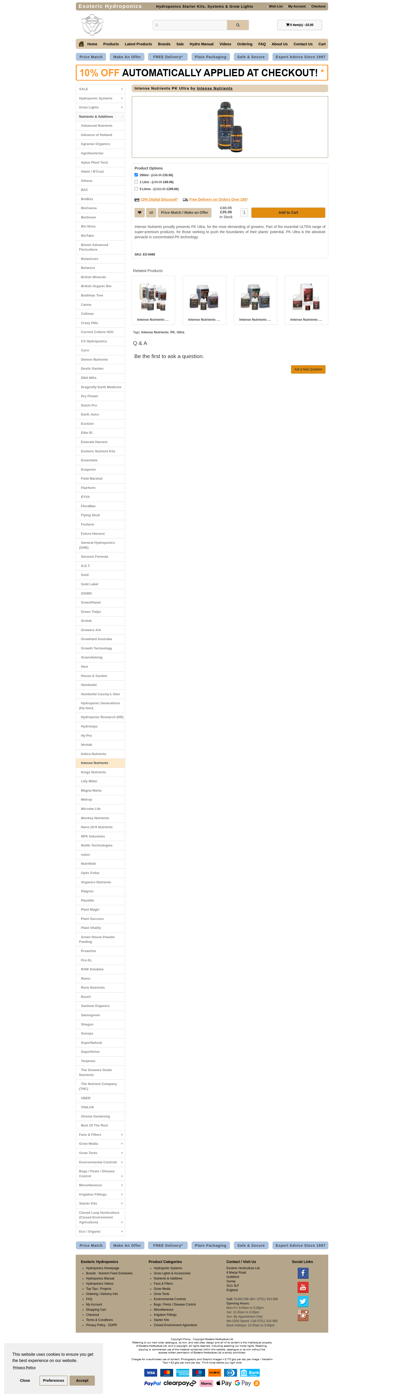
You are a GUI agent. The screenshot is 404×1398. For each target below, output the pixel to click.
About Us (280, 44)
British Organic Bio (95, 286)
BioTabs (86, 236)
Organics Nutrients (95, 882)
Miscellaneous (102, 1185)
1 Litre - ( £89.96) (153, 181)
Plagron (86, 891)
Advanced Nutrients (96, 126)
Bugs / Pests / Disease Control (102, 1175)
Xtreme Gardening (94, 1116)
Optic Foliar (89, 873)
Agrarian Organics (94, 144)
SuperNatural (90, 1043)
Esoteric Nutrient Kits (97, 451)
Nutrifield (87, 864)
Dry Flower (88, 396)
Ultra (180, 332)
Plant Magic (89, 909)
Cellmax (86, 314)
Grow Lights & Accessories (172, 1273)
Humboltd (88, 685)
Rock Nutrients (92, 987)
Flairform (87, 488)
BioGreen (87, 217)
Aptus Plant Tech (93, 162)
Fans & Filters (102, 1134)
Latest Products (138, 44)
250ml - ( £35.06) (153, 174)
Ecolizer (86, 424)
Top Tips (92, 1289)
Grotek (85, 621)
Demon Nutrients (93, 359)
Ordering (244, 44)
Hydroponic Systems (102, 98)
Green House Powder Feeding (97, 939)
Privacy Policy (95, 1325)
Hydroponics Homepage (102, 1268)
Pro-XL (85, 960)
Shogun (86, 1024)
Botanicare (88, 259)
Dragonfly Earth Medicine (100, 387)
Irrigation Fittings (102, 1194)
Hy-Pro (85, 736)
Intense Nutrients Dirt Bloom (204, 319)
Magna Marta (90, 790)
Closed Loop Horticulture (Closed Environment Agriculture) (102, 1219)
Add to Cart (288, 212)
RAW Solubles (91, 969)
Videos (225, 44)
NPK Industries (92, 836)
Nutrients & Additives (102, 116)
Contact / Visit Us (241, 1262)
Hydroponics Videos (100, 1283)
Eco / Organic (102, 1231)
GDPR (112, 1325)
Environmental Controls (102, 1162)
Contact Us (303, 44)
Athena (85, 181)
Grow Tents (102, 1153)
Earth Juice (89, 414)
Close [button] (25, 1380)
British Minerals (92, 277)
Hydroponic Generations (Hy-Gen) (99, 705)
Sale (180, 44)
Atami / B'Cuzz (91, 171)
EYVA (84, 497)
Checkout (317, 6)
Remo (84, 978)
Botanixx (87, 268)
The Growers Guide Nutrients (95, 1072)
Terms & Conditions (99, 1320)
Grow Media (102, 1143)
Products (111, 44)
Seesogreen (89, 1015)
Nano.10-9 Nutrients (96, 827)
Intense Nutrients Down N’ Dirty (306, 319)
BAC (83, 190)
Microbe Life (90, 809)
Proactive (87, 951)
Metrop (85, 799)
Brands (164, 44)
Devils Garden (91, 368)
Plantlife (86, 900)
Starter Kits (102, 1203)
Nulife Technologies (96, 845)
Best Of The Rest (93, 1125)
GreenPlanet (90, 602)
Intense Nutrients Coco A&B (153, 319)
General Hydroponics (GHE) (97, 545)
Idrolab (85, 745)
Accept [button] (82, 1380)
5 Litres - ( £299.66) (156, 188)
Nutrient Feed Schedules (116, 1273)
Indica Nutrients (92, 754)
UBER (84, 1098)
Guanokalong (90, 657)
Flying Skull (89, 515)
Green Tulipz (90, 612)
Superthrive (89, 1052)
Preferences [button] (53, 1380)
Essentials (88, 460)
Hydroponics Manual (100, 1278)
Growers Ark (90, 630)
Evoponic (87, 469)
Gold (84, 575)
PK (172, 332)
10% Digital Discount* (159, 199)
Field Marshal (90, 478)
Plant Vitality (90, 928)
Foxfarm (86, 524)
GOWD (85, 593)
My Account (296, 6)
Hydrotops (88, 726)
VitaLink (86, 1107)
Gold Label (88, 584)
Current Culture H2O (96, 332)
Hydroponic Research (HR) (101, 717)
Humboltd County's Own (99, 694)
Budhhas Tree (91, 295)
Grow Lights (102, 107)
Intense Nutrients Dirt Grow (255, 319)
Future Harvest (92, 534)
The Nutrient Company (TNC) (98, 1086)
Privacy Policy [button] (24, 1367)
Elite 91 (86, 433)
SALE (102, 89)
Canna (85, 305)
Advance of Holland (95, 135)
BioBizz (86, 199)
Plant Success (91, 919)
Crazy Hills (88, 323)
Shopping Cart (96, 1309)
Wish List (275, 6)
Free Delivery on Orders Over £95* (218, 199)
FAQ (262, 44)
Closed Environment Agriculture (175, 1325)
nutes (84, 855)
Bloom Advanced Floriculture (93, 247)
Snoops (86, 1033)
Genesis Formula (93, 556)
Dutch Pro (88, 405)
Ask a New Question (308, 369)
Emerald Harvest (93, 442)
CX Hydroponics (93, 341)
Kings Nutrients (92, 772)
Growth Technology (95, 648)
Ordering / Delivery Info (102, 1294)
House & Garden (93, 676)
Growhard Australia (95, 639)
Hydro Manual (202, 44)
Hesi (83, 666)
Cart (322, 44)
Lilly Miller (88, 781)
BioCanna (88, 208)
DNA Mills (87, 378)
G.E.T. (84, 566)
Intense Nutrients (93, 763)
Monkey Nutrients (94, 818)
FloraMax (87, 506)
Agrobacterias (91, 153)
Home (92, 44)
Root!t (85, 997)
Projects (105, 1289)
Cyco (84, 350)
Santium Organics (94, 1006)
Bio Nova (87, 226)
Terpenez (87, 1061)
